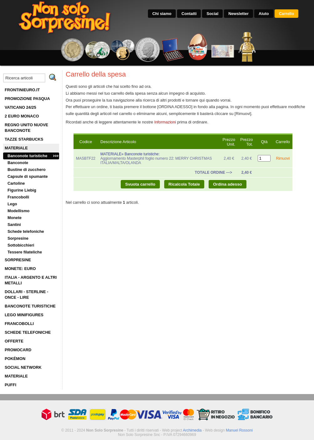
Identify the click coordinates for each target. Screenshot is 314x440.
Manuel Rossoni (239, 430)
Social (212, 13)
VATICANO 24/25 (20, 107)
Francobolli (18, 197)
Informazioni (165, 122)
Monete (15, 217)
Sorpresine (18, 238)
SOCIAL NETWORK (23, 367)
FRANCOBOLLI (19, 323)
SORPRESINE (18, 260)
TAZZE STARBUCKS (24, 139)
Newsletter (238, 13)
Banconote (18, 162)
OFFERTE (14, 341)
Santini (14, 224)
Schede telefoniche (26, 231)
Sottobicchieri (21, 245)
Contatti (188, 13)
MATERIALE (16, 148)
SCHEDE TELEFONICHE (28, 332)
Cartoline (16, 183)
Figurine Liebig (22, 190)
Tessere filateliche (25, 252)
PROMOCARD (18, 350)
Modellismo (18, 210)
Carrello (286, 13)
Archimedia (192, 430)
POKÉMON (15, 358)
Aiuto (264, 13)
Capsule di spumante (28, 176)
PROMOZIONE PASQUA (27, 98)
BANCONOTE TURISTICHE (30, 306)
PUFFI (10, 384)
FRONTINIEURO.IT (22, 90)
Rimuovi (283, 158)
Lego (12, 204)
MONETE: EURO (20, 268)
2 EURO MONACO (22, 116)
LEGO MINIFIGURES (24, 314)
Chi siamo (161, 13)
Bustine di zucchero (27, 169)
